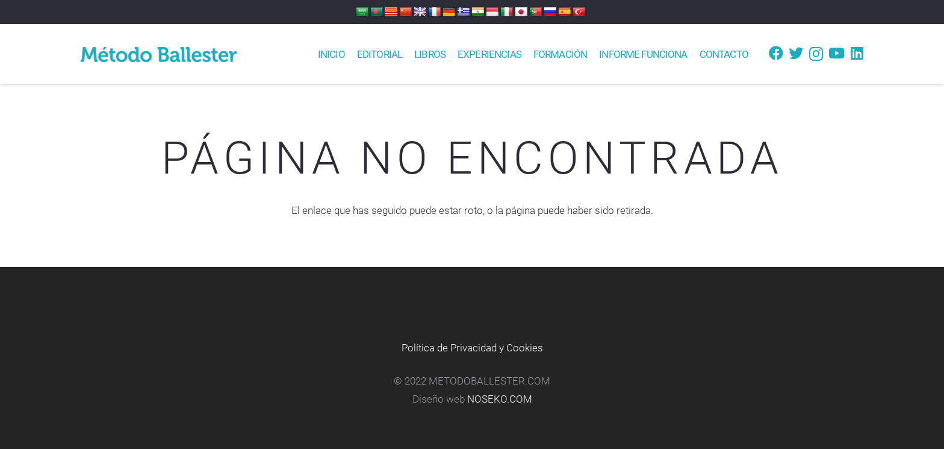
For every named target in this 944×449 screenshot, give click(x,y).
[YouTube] (836, 53)
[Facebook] (776, 53)
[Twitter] (796, 53)
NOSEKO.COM (499, 399)
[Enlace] (159, 54)
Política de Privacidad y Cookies (472, 348)
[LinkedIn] (857, 53)
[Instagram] (816, 53)
